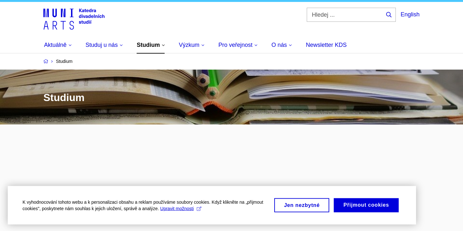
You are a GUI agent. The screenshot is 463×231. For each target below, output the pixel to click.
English (410, 14)
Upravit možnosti (180, 210)
